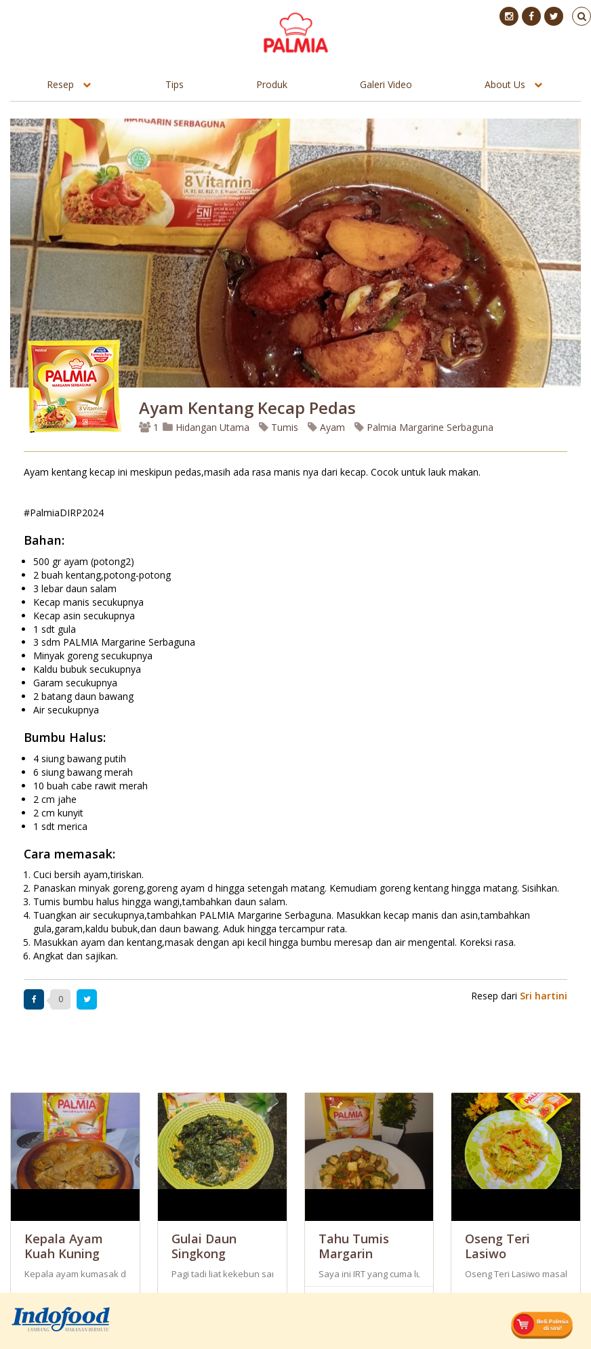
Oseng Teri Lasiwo (497, 1246)
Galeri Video (386, 84)
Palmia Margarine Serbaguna (423, 427)
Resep (60, 84)
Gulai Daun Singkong (204, 1246)
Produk (271, 84)
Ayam (326, 427)
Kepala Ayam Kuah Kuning (63, 1246)
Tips (174, 84)
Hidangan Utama (207, 427)
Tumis (278, 427)
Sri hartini (543, 995)
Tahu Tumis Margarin (354, 1246)
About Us (505, 84)
